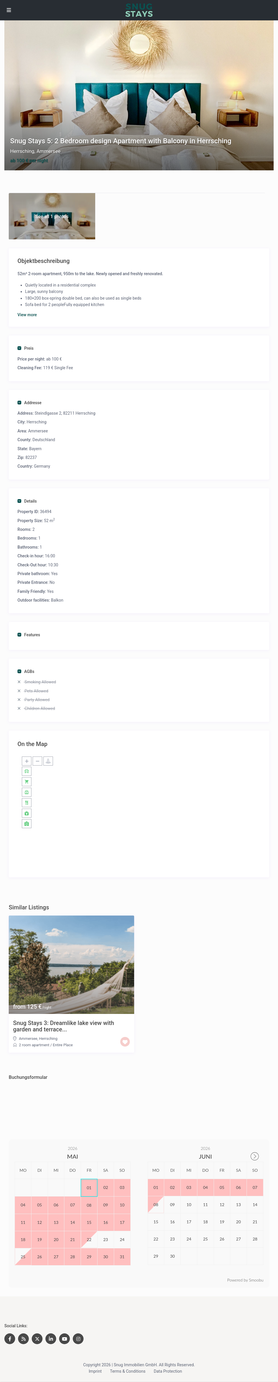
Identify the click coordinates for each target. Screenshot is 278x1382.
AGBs (25, 671)
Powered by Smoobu (245, 1279)
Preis (25, 348)
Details (27, 501)
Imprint (95, 1371)
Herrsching (22, 151)
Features (28, 634)
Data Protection (168, 1371)
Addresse (29, 402)
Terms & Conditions (128, 1371)
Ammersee (48, 151)
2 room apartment (34, 1045)
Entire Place (63, 1045)
